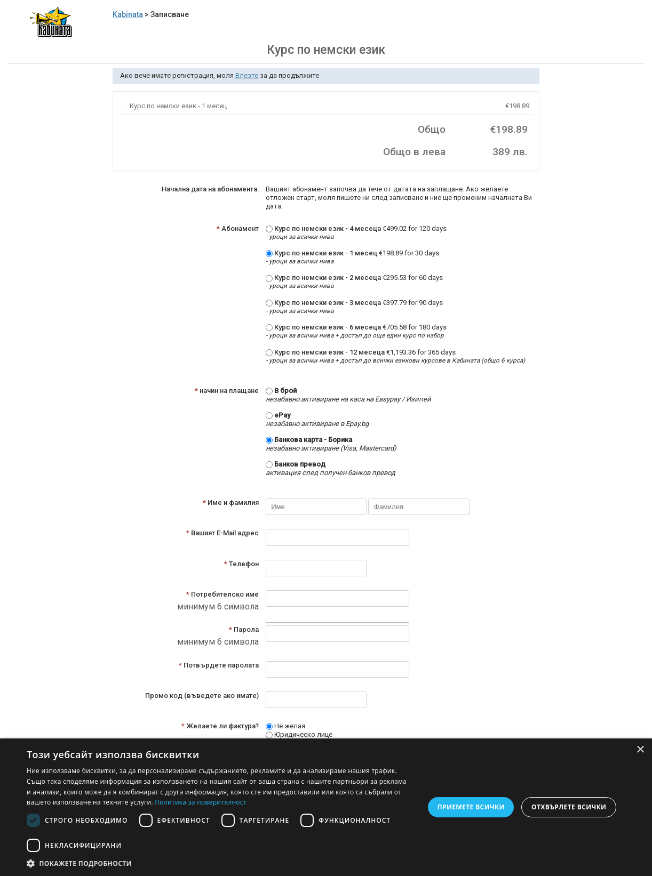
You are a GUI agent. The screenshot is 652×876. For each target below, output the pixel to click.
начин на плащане (227, 391)
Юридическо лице (299, 734)
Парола (244, 629)
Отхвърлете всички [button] (568, 806)
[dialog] (326, 807)
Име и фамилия (231, 503)
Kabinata (128, 14)
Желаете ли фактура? (220, 726)
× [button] (640, 750)
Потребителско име (222, 594)
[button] (219, 863)
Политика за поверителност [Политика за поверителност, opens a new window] (201, 802)
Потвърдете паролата (219, 665)
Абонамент (238, 228)
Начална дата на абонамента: (210, 189)
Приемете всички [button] (471, 806)
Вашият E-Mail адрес (222, 533)
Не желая (285, 726)
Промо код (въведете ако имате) (202, 696)
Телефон (241, 564)
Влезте (246, 75)
